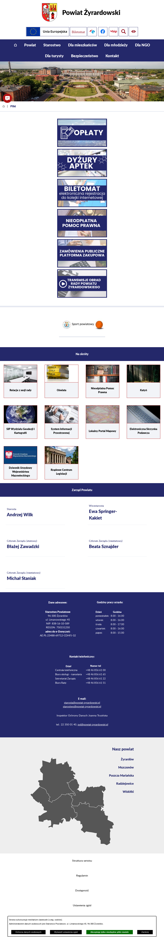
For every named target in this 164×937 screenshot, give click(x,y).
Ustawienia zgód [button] (82, 905)
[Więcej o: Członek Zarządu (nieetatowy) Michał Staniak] (35, 576)
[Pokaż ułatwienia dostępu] (123, 31)
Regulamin (82, 875)
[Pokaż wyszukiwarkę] (134, 31)
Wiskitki (128, 791)
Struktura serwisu (82, 861)
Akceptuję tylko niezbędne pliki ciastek (109, 932)
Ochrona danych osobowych (28, 932)
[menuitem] (15, 45)
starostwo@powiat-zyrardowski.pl (82, 706)
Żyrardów (127, 759)
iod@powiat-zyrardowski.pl (93, 724)
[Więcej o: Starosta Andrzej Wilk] (35, 512)
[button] (7, 98)
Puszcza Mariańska (121, 775)
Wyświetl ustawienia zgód (66, 932)
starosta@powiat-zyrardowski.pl (82, 703)
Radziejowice (125, 783)
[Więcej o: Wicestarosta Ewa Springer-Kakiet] (117, 512)
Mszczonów (126, 767)
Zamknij (145, 932)
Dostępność (82, 890)
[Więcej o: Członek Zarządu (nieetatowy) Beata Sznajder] (117, 544)
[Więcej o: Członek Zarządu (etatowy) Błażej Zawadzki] (35, 544)
